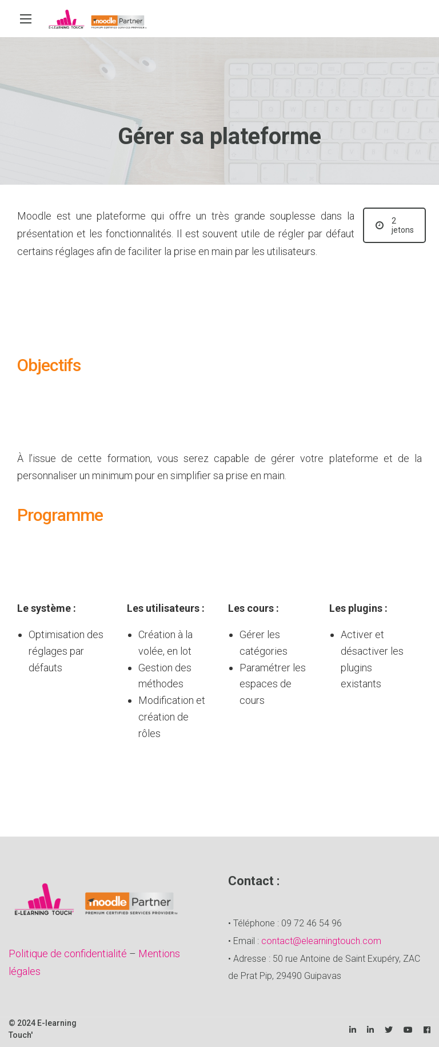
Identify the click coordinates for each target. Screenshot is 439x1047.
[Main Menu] (25, 18)
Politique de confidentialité (68, 954)
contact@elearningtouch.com (321, 940)
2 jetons (395, 225)
